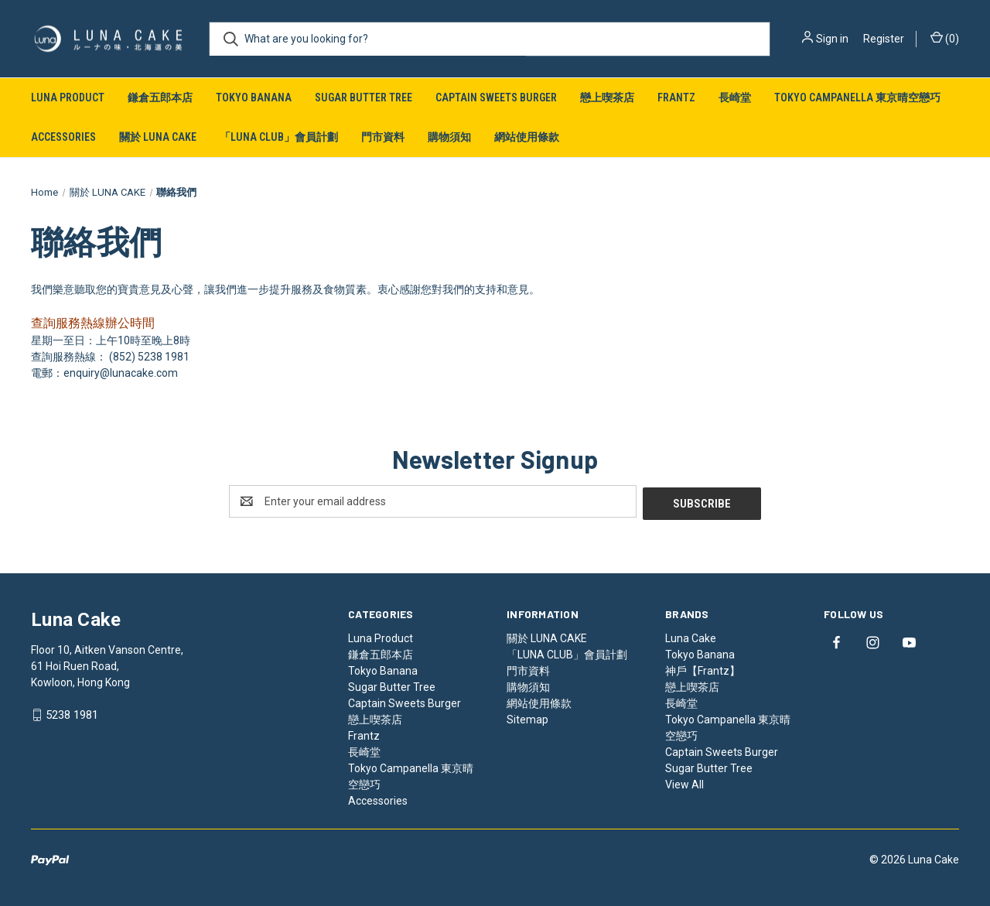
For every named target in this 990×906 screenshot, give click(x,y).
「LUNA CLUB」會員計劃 (279, 137)
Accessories (63, 137)
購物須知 (449, 137)
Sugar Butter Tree (363, 97)
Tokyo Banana (254, 97)
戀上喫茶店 (607, 97)
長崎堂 (735, 97)
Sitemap (527, 717)
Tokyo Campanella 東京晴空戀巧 (857, 97)
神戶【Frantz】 (702, 668)
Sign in (832, 38)
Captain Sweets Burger (496, 97)
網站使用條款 (526, 137)
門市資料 (383, 137)
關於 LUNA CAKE (157, 137)
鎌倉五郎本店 (160, 97)
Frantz (676, 97)
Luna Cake (690, 636)
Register (883, 38)
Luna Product (67, 97)
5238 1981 (72, 713)
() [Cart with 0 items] (944, 38)
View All (684, 782)
